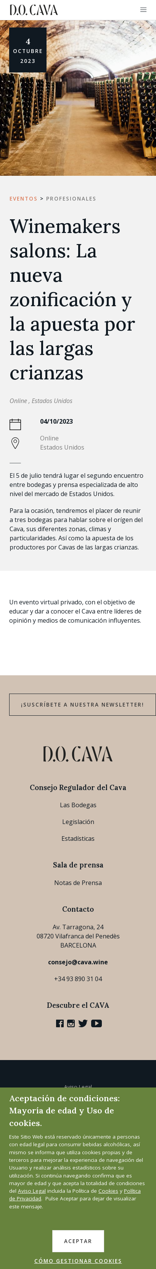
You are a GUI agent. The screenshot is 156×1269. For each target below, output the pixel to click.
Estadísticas (78, 838)
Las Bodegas (78, 805)
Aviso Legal (78, 1086)
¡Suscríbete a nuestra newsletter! (82, 704)
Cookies (108, 1190)
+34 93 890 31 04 (78, 979)
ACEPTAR (78, 1241)
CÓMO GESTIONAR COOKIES (78, 1261)
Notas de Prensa (78, 883)
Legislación (78, 822)
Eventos (24, 198)
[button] (143, 10)
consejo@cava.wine (78, 962)
